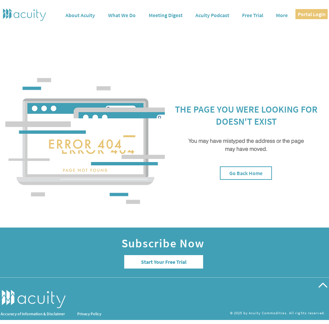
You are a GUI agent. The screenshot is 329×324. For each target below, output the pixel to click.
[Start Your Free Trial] (163, 262)
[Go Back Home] (246, 173)
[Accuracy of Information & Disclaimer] (49, 314)
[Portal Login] (311, 14)
